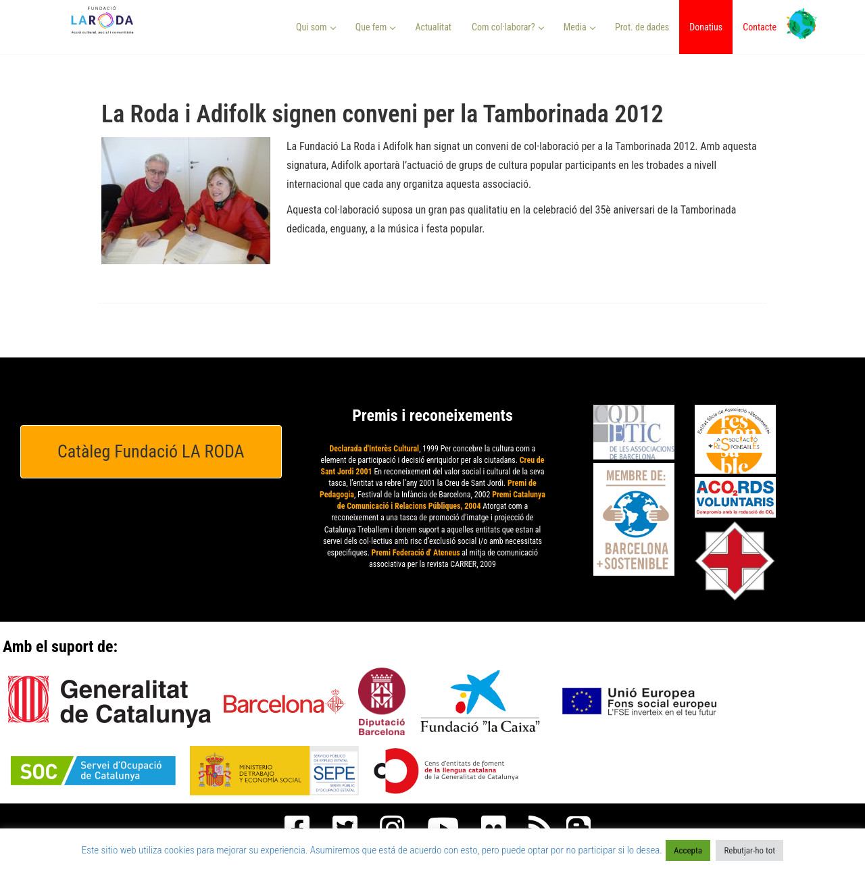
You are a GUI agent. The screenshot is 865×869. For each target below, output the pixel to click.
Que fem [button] (375, 27)
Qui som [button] (316, 27)
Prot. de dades (642, 27)
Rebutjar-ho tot (749, 850)
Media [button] (579, 27)
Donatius (705, 27)
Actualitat (433, 27)
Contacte (759, 27)
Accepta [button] (688, 850)
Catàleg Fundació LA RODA (151, 451)
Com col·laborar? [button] (508, 27)
